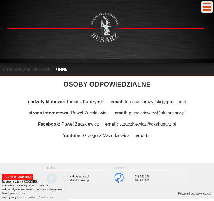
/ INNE (61, 69)
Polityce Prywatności (40, 197)
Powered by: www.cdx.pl (194, 193)
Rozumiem (17, 176)
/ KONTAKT (43, 69)
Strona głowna (16, 69)
